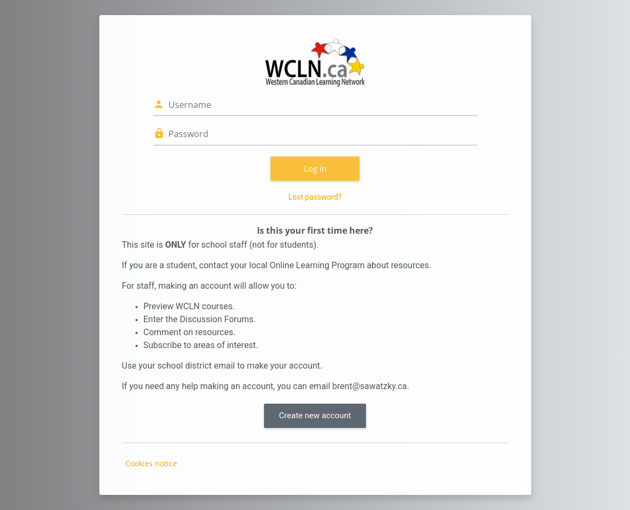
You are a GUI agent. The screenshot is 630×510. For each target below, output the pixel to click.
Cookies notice (151, 463)
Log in (315, 168)
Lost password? (314, 197)
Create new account (315, 415)
